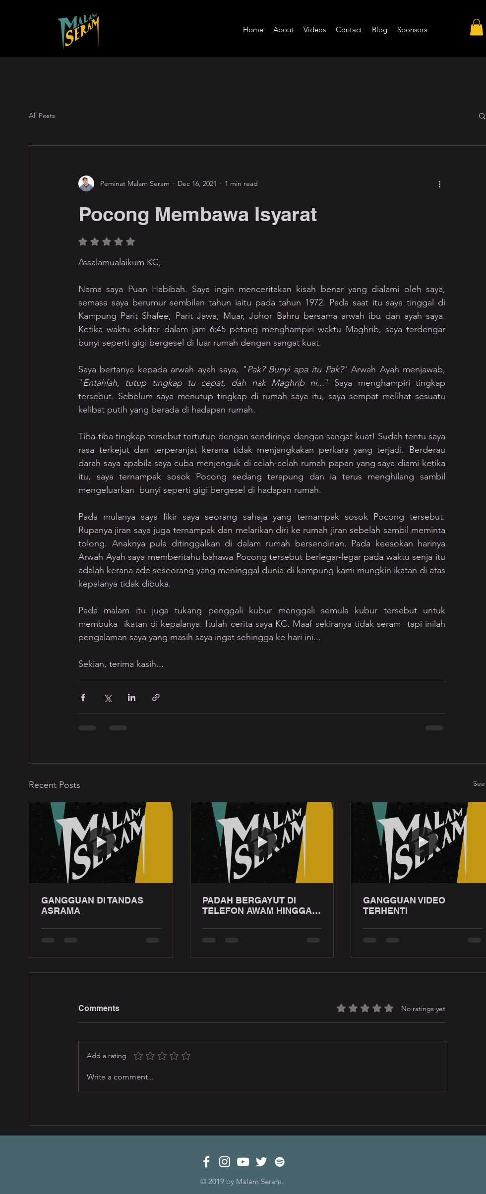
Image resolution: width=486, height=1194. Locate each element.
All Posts (42, 115)
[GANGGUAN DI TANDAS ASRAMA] (101, 842)
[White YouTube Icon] (243, 1161)
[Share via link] (156, 697)
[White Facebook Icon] (206, 1161)
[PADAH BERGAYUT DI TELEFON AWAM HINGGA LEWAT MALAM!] (262, 842)
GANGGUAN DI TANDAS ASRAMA (92, 905)
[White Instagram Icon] (224, 1161)
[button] (477, 27)
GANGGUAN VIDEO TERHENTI (404, 905)
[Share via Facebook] (83, 697)
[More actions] (439, 183)
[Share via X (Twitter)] (107, 697)
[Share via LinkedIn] (131, 697)
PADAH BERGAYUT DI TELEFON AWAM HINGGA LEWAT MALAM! (257, 905)
